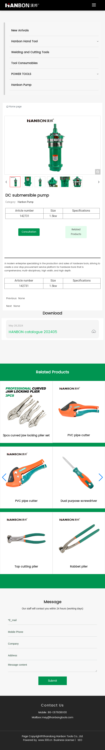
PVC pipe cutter (79, 435)
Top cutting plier (26, 566)
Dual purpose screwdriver (79, 501)
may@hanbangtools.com (57, 717)
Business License (64, 740)
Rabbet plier (79, 566)
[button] (4, 477)
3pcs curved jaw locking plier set (26, 435)
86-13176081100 (57, 712)
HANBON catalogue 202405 (33, 332)
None (17, 306)
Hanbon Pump (25, 202)
